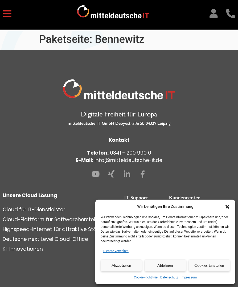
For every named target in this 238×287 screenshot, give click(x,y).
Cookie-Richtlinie (146, 277)
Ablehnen (165, 265)
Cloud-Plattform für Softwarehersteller (52, 219)
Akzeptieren (121, 265)
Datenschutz (169, 277)
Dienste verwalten (116, 251)
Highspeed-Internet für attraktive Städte (54, 229)
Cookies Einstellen (209, 265)
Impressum (189, 277)
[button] (227, 206)
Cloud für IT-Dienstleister (34, 209)
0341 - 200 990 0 (130, 152)
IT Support (136, 198)
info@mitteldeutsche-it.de (128, 160)
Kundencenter (184, 198)
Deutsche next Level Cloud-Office (45, 239)
